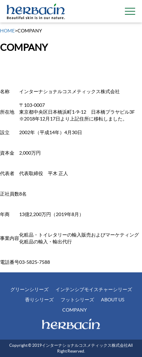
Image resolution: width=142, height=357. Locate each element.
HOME (7, 30)
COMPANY (74, 310)
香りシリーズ (39, 299)
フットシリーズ (77, 299)
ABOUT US (112, 299)
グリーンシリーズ (29, 289)
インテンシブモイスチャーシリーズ (93, 289)
